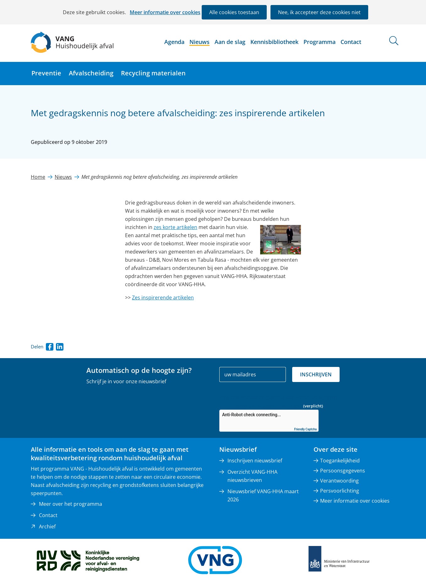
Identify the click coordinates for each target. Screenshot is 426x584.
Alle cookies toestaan (234, 12)
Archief (47, 526)
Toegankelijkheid (340, 460)
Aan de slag (230, 42)
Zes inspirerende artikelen (163, 297)
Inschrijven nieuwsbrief (254, 460)
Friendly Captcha (305, 429)
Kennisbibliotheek (274, 42)
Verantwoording (339, 480)
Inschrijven (316, 374)
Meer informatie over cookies (165, 12)
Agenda (174, 42)
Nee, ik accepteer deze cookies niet (319, 12)
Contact (351, 42)
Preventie (46, 73)
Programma (319, 42)
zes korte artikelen (175, 227)
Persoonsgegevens (342, 470)
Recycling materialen (153, 73)
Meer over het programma (70, 503)
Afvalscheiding (91, 73)
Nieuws (199, 42)
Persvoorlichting (339, 490)
